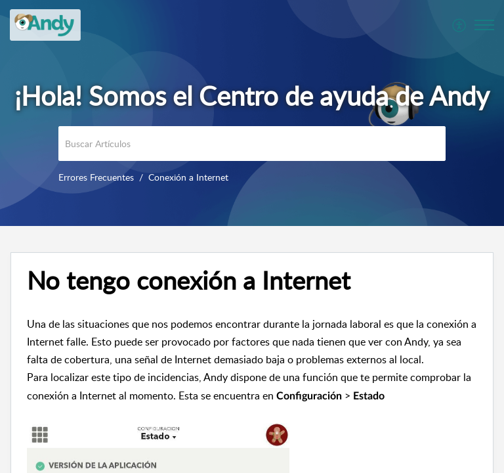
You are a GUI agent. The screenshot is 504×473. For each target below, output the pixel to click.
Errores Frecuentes (96, 177)
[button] (459, 25)
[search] (252, 143)
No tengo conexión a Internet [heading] (188, 280)
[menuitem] (459, 25)
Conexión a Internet (188, 177)
